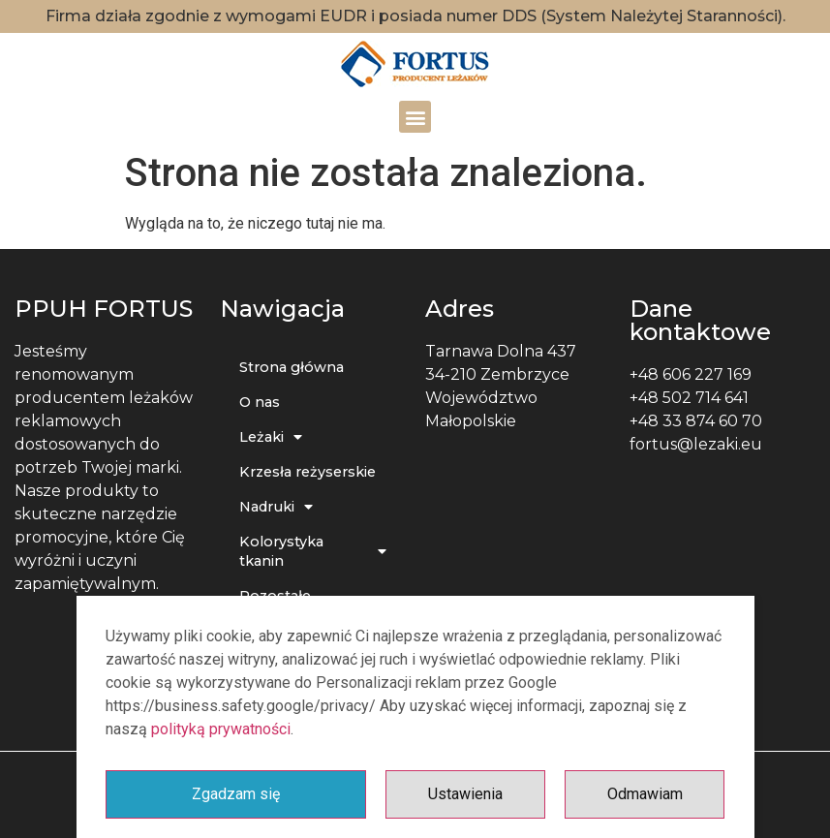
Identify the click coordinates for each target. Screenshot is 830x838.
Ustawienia (465, 794)
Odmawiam (645, 794)
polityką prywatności (221, 729)
